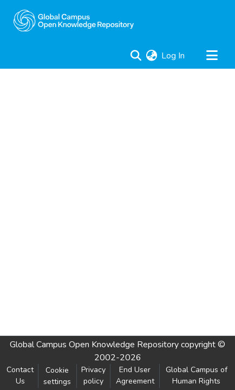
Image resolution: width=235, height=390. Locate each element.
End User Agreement (135, 375)
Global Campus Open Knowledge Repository (94, 345)
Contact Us (20, 375)
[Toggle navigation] (212, 55)
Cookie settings (57, 376)
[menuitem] (151, 55)
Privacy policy (93, 375)
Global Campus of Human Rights (196, 375)
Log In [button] (173, 56)
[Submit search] (135, 55)
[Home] (73, 20)
